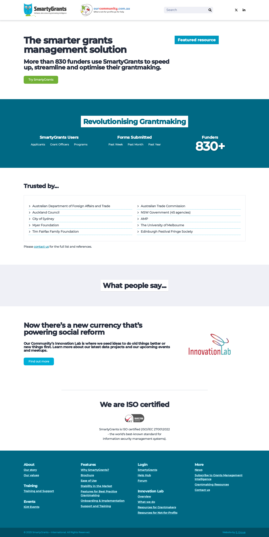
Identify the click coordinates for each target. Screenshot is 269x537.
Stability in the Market (96, 486)
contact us (41, 246)
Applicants (38, 144)
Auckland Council (43, 212)
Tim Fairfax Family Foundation (53, 231)
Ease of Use (89, 480)
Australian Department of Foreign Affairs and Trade (69, 206)
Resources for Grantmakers (157, 507)
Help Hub (144, 475)
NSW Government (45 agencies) (163, 212)
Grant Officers (59, 144)
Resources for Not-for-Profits (157, 512)
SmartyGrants (147, 470)
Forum (142, 480)
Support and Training (96, 506)
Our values (31, 475)
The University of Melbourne (160, 225)
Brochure (87, 475)
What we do (146, 502)
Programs (80, 144)
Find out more (38, 361)
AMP (142, 219)
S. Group (241, 532)
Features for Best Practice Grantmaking (99, 493)
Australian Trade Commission (161, 206)
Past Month (135, 144)
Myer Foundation (43, 225)
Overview (144, 496)
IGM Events (31, 507)
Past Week (115, 144)
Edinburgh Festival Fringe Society (165, 231)
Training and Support (39, 491)
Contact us (202, 490)
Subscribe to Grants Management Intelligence (218, 477)
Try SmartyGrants (40, 79)
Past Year (154, 144)
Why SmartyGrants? (95, 470)
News (198, 470)
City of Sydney (41, 219)
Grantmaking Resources (212, 484)
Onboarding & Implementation (103, 500)
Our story (30, 470)
